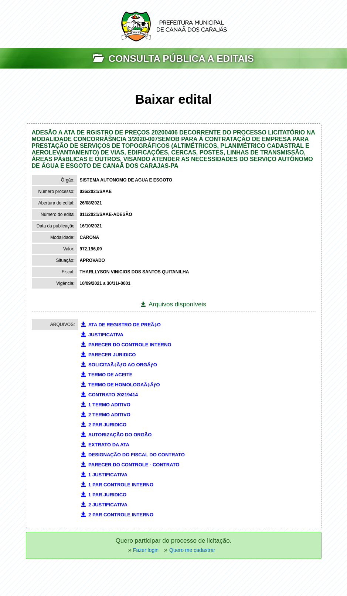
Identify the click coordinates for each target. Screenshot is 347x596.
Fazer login (145, 550)
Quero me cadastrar (192, 550)
